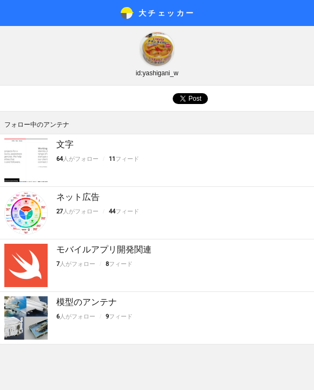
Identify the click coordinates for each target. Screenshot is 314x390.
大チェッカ (167, 13)
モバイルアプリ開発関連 (104, 249)
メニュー (13, 13)
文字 (65, 144)
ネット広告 (78, 197)
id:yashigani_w (157, 73)
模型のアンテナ (86, 302)
